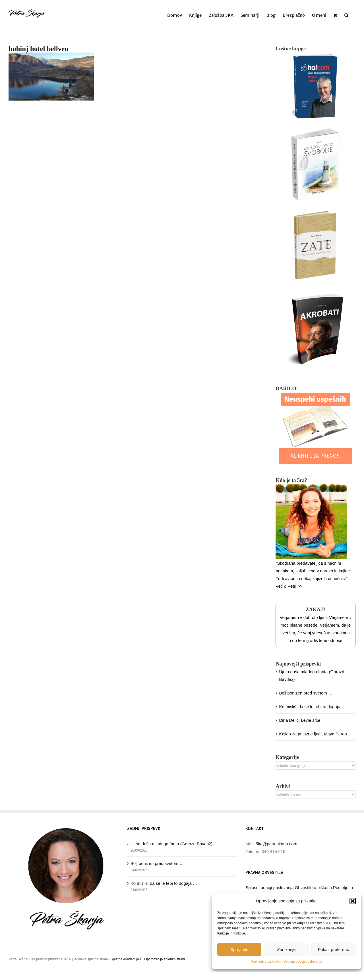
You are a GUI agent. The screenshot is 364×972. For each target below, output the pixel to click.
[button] (352, 901)
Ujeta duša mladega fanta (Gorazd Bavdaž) (172, 843)
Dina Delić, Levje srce (299, 720)
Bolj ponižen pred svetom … (305, 693)
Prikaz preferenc (333, 949)
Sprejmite (239, 949)
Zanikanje (286, 949)
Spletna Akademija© (126, 959)
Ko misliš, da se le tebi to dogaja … (312, 706)
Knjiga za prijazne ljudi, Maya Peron (313, 733)
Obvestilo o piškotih (314, 887)
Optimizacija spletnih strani (164, 959)
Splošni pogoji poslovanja (303, 961)
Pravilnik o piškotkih (266, 961)
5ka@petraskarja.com (276, 843)
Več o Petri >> (289, 586)
